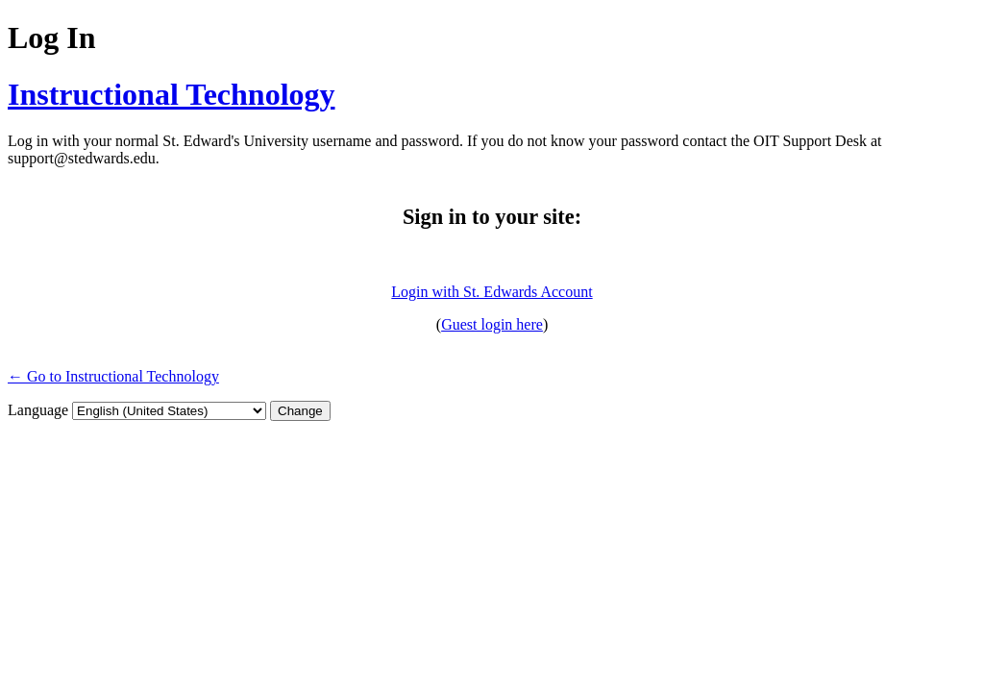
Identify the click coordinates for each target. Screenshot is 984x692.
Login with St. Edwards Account (491, 292)
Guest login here (492, 324)
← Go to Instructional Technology (113, 376)
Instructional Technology (171, 94)
